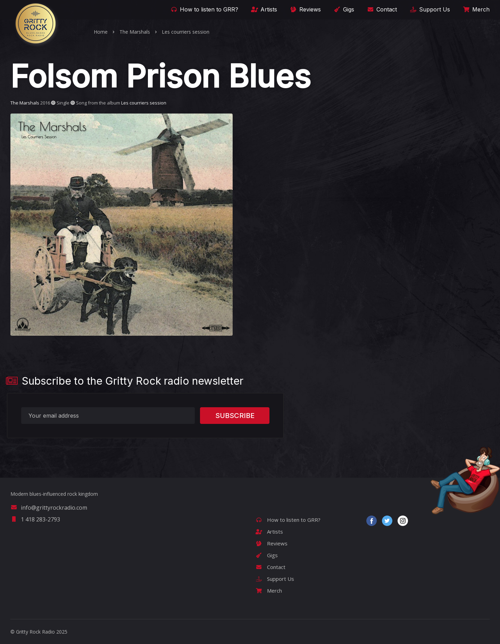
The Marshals (134, 31)
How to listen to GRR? (203, 9)
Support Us (429, 9)
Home (101, 31)
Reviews (305, 9)
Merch (476, 9)
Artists (263, 9)
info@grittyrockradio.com (48, 507)
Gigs (343, 9)
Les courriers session (185, 31)
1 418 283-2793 (35, 519)
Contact (381, 9)
